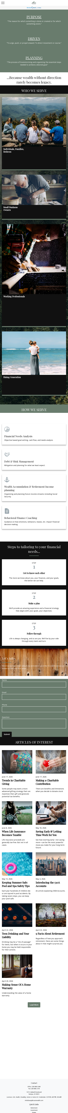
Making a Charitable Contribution (47, 782)
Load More (34, 1005)
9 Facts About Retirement (50, 933)
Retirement (34, 1108)
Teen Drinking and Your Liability (15, 935)
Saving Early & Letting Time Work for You (48, 833)
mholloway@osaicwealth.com (34, 1100)
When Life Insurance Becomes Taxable (13, 833)
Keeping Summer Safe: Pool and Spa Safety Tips (16, 884)
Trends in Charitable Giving (13, 782)
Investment (34, 1110)
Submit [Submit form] (7, 734)
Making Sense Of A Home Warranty (16, 986)
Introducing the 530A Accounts (48, 884)
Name (4, 680)
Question (5, 717)
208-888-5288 (36, 1086)
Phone (4, 705)
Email (4, 692)
